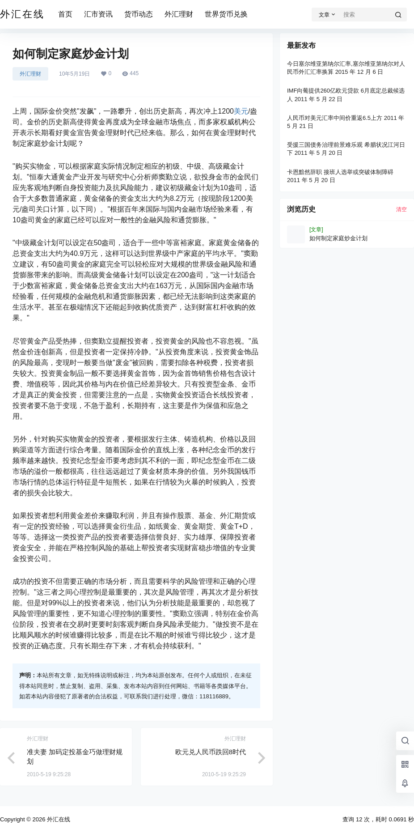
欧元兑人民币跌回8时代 (210, 752)
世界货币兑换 (226, 14)
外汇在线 (57, 819)
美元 (241, 111)
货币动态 (138, 14)
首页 (65, 14)
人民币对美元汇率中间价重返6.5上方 (334, 118)
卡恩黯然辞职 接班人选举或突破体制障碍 (340, 172)
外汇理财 (179, 14)
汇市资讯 (98, 14)
